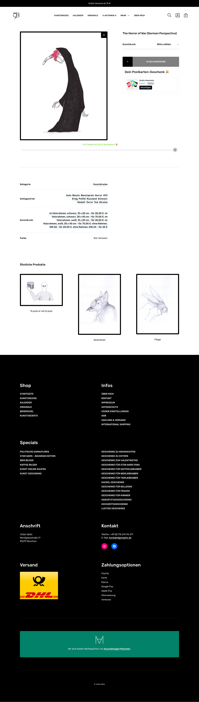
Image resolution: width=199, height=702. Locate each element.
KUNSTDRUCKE (61, 15)
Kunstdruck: (129, 44)
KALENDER (78, 15)
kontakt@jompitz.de (120, 537)
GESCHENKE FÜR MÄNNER (115, 495)
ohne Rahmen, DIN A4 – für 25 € (90, 227)
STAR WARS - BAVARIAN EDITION (37, 456)
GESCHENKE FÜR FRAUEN (115, 491)
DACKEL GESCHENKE (112, 482)
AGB (103, 415)
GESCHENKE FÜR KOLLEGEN (116, 486)
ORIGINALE (93, 15)
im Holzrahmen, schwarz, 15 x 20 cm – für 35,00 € (76, 213)
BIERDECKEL (27, 411)
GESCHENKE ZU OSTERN (114, 456)
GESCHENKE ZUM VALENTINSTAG (119, 460)
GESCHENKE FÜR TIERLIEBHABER (119, 477)
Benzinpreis (87, 195)
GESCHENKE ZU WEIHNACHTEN (118, 451)
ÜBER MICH (139, 15)
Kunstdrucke (100, 184)
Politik (82, 198)
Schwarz (102, 198)
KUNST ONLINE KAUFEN (33, 469)
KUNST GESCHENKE (31, 473)
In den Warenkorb (155, 62)
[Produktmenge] (128, 62)
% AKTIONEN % (109, 15)
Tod (96, 202)
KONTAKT (106, 398)
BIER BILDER (27, 460)
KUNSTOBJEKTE (29, 415)
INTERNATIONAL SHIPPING (115, 424)
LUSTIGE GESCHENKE (113, 508)
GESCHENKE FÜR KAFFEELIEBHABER (121, 469)
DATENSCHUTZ (109, 407)
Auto (68, 195)
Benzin (76, 195)
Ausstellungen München (117, 648)
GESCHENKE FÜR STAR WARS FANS (120, 464)
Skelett (81, 202)
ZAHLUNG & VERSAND (113, 420)
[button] (104, 35)
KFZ (105, 195)
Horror (98, 195)
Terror (89, 202)
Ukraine (103, 202)
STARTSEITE (27, 393)
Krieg (75, 198)
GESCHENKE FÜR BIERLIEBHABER (119, 473)
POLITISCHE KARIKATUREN (34, 451)
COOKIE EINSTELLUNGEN (115, 411)
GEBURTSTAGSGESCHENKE (116, 499)
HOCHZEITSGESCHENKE (114, 504)
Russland (92, 198)
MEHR (123, 15)
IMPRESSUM (108, 402)
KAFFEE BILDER (28, 464)
